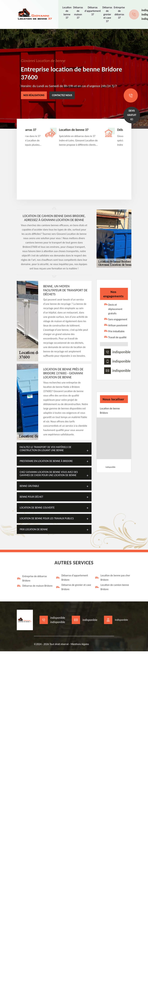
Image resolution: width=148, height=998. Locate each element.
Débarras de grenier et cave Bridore (73, 587)
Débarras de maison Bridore (34, 586)
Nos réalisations (34, 95)
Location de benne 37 (67, 12)
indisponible (121, 352)
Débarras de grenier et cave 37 (107, 14)
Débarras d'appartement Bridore (72, 577)
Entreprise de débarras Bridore (32, 578)
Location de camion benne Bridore (112, 587)
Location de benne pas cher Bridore (112, 577)
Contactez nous (62, 95)
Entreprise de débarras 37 (119, 12)
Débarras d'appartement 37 (93, 11)
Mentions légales (80, 644)
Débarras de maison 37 (78, 12)
